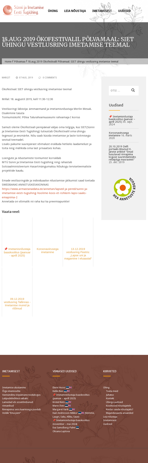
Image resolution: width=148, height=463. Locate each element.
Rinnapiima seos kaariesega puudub (21, 409)
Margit (6, 77)
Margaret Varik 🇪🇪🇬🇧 (64, 409)
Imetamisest (102, 11)
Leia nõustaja (75, 11)
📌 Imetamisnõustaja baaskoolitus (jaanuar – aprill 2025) (122, 119)
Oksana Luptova (61, 431)
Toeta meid (112, 391)
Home (8, 61)
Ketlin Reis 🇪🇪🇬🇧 (61, 391)
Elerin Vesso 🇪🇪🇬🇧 (62, 387)
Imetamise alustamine (14, 387)
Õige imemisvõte (11, 391)
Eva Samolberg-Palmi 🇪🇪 (66, 427)
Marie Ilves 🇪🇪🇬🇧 (62, 405)
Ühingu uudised (114, 402)
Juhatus (110, 394)
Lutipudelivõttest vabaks (15, 398)
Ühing (53, 11)
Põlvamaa (19, 61)
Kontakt (110, 398)
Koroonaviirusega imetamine (119, 134)
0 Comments (48, 77)
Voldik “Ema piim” (11, 413)
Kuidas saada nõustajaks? (119, 409)
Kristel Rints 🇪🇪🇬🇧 (62, 402)
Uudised (124, 11)
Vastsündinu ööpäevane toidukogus (21, 394)
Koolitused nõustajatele (118, 405)
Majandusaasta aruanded (119, 413)
